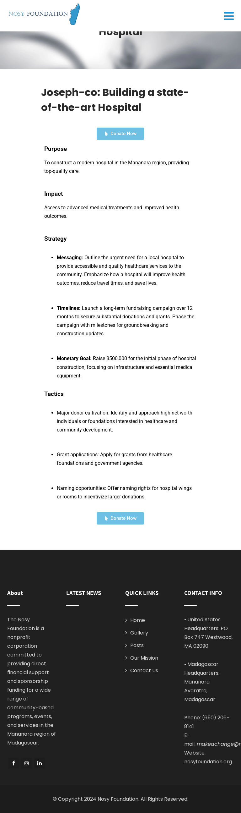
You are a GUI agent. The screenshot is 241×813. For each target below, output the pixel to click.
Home (137, 620)
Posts (137, 645)
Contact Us (144, 670)
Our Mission (144, 658)
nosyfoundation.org (208, 761)
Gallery (139, 632)
